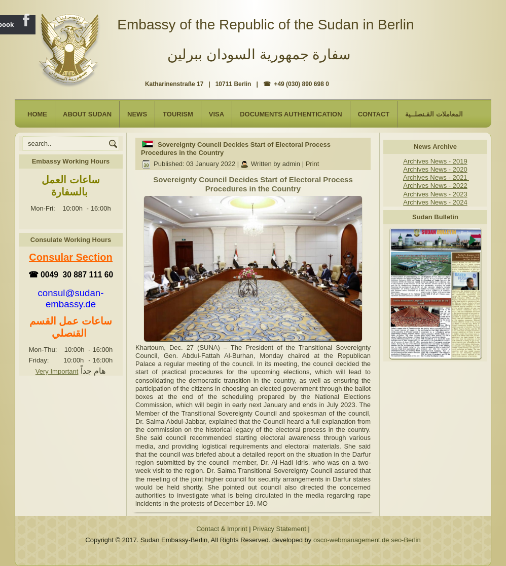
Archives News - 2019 (435, 161)
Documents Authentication (291, 114)
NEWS (137, 114)
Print (312, 164)
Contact (374, 114)
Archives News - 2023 (435, 194)
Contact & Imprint (221, 529)
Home (37, 114)
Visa (216, 114)
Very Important (57, 371)
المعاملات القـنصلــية (434, 114)
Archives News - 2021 (436, 177)
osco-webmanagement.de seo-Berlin (367, 540)
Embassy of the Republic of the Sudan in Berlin (265, 24)
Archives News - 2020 (435, 169)
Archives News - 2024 (435, 202)
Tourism (178, 114)
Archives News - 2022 (435, 185)
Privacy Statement (279, 529)
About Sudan (87, 114)
